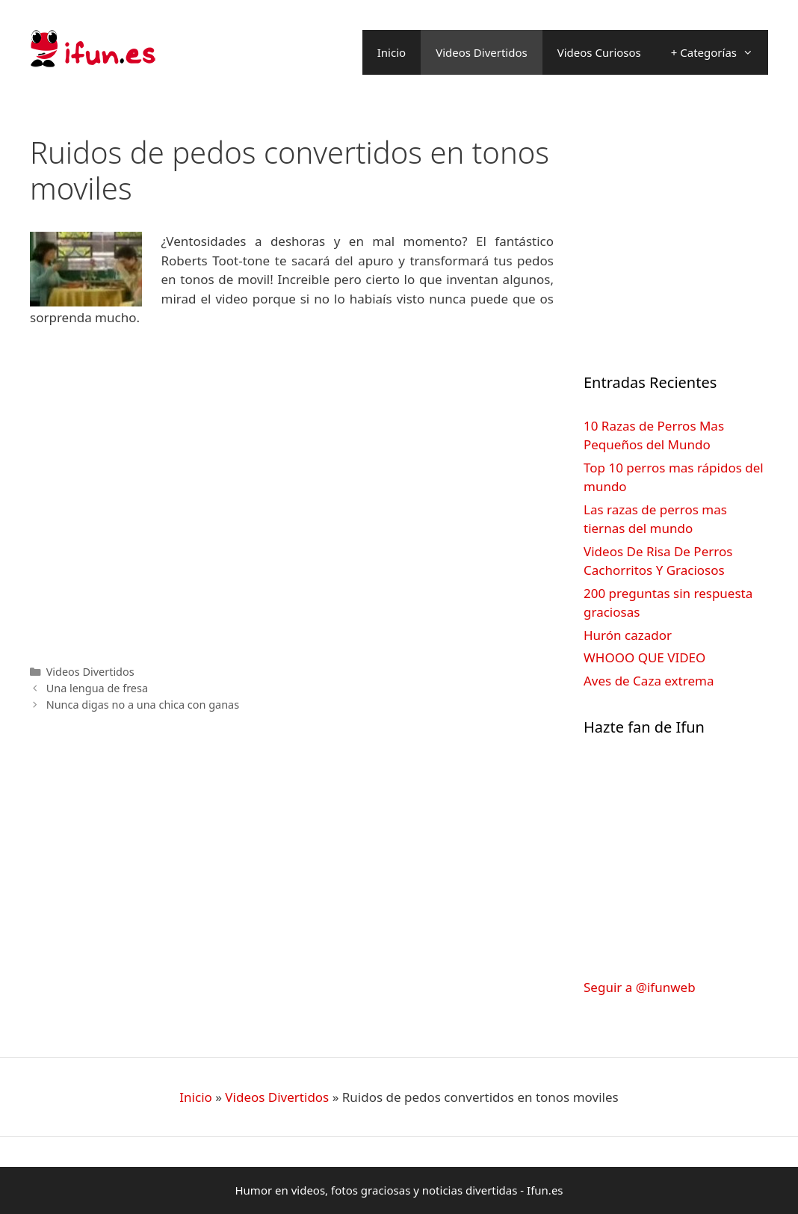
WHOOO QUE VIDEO (644, 657)
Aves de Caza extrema (649, 680)
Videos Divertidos (482, 52)
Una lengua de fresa (97, 688)
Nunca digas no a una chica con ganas (142, 704)
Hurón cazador (628, 635)
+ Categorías (719, 52)
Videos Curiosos (599, 52)
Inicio (391, 52)
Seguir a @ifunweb (640, 987)
